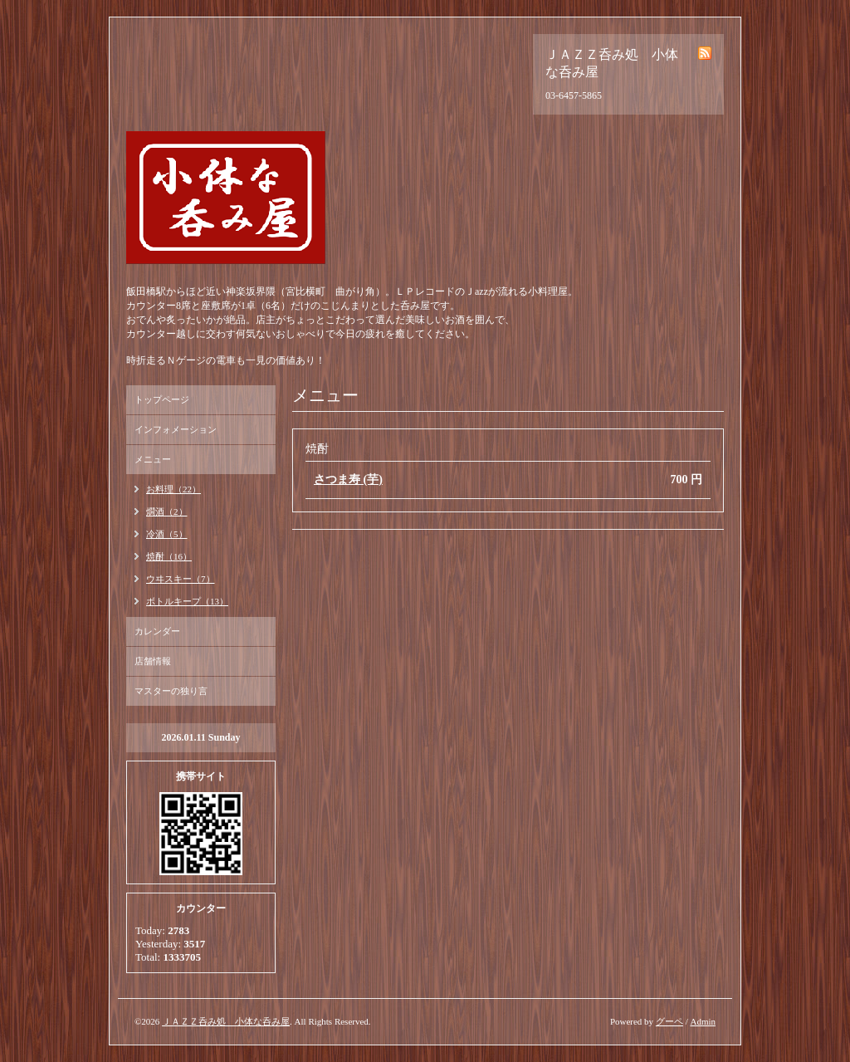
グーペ (669, 1021)
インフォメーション (175, 429)
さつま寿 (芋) (348, 479)
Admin (703, 1021)
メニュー (152, 459)
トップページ (161, 399)
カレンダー (157, 631)
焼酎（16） (169, 556)
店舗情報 (152, 661)
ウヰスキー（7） (180, 579)
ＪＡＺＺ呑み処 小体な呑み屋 (226, 1021)
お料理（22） (173, 489)
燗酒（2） (167, 511)
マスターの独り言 (171, 691)
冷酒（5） (167, 534)
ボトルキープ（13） (187, 601)
